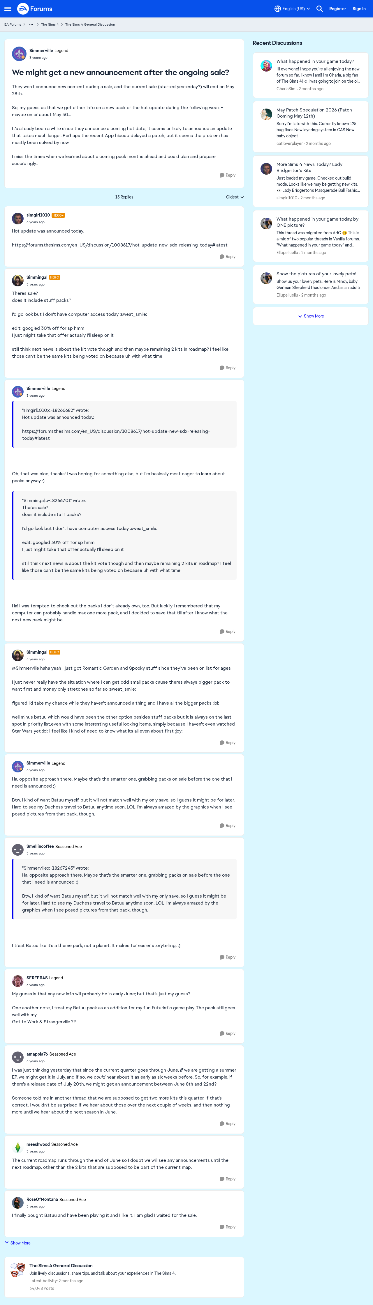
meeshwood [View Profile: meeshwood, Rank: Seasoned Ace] (38, 1144)
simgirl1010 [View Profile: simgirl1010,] (287, 198)
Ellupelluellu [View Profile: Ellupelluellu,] (287, 252)
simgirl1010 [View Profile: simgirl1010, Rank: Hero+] (38, 215)
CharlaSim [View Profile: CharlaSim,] (286, 88)
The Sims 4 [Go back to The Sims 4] (50, 24)
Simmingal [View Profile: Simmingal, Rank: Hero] (37, 277)
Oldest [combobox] (235, 197)
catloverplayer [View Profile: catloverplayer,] (290, 143)
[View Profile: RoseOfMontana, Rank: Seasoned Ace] (18, 1203)
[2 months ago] (310, 89)
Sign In (359, 8)
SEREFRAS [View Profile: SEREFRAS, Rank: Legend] (37, 977)
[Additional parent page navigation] (31, 24)
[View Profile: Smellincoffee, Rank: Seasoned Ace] (18, 850)
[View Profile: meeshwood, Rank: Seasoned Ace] (18, 1147)
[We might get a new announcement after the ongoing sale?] (46, 222)
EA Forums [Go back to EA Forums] (12, 24)
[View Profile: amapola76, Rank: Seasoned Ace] (18, 1057)
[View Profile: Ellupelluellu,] (266, 223)
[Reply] (228, 175)
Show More (17, 1243)
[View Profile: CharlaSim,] (266, 66)
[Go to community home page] (35, 9)
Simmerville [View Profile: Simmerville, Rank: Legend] (41, 50)
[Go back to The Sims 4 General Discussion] (102, 1266)
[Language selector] (292, 9)
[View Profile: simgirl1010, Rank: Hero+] (18, 218)
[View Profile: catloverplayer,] (266, 114)
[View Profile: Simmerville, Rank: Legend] (19, 54)
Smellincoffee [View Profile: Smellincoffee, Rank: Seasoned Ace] (40, 846)
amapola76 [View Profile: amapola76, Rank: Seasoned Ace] (37, 1054)
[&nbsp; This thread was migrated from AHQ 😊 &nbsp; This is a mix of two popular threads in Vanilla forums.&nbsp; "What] (319, 239)
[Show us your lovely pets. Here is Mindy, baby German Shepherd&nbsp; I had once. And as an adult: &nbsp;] (319, 284)
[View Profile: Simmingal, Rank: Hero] (18, 280)
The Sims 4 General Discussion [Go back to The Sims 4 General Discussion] (90, 24)
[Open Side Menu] (7, 8)
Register (337, 8)
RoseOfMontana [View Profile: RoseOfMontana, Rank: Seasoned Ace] (42, 1199)
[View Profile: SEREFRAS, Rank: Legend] (18, 981)
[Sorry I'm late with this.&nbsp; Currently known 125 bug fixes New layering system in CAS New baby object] (319, 129)
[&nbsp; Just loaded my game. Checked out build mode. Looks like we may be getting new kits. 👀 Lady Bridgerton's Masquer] (319, 184)
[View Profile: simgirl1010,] (266, 169)
